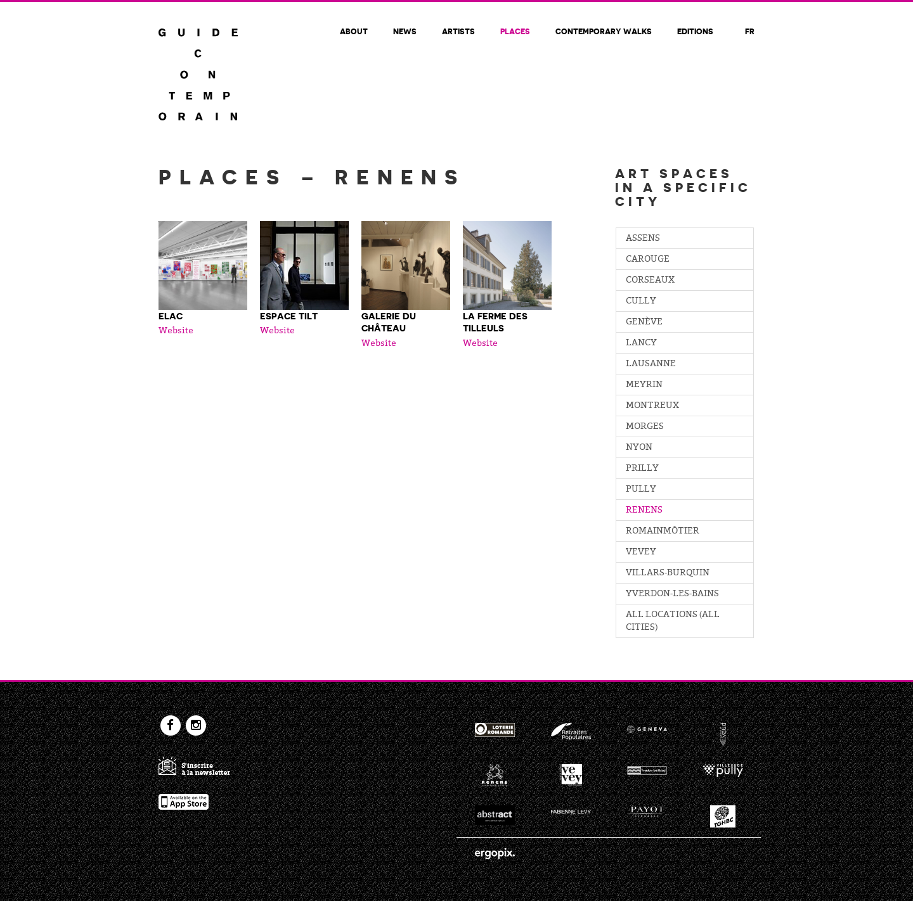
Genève (644, 322)
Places (515, 31)
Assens (643, 238)
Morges (645, 427)
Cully (641, 301)
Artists (458, 31)
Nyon (639, 448)
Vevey (641, 552)
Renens (644, 510)
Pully (641, 489)
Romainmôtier (662, 531)
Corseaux (650, 280)
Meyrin (644, 385)
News (405, 31)
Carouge (648, 259)
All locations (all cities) (673, 621)
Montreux (652, 406)
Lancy (641, 343)
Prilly (642, 468)
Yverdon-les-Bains (672, 594)
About (354, 31)
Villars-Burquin (667, 573)
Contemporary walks (603, 31)
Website (176, 331)
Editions (695, 31)
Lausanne (651, 364)
